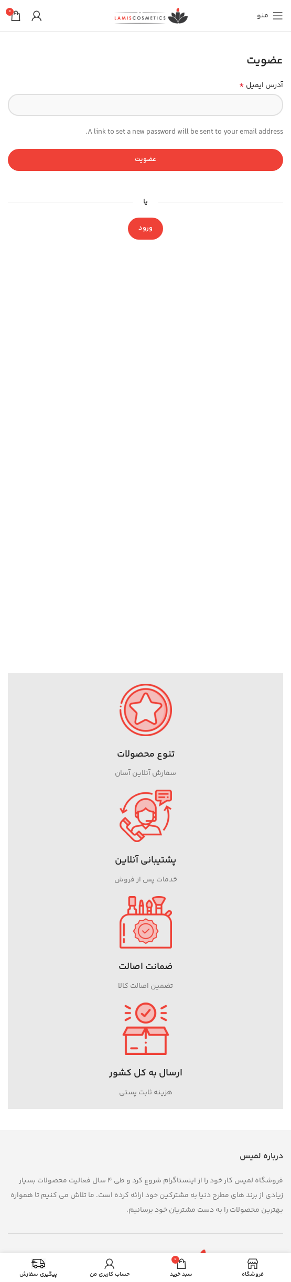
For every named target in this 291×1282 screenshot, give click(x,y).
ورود (145, 228)
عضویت (145, 159)
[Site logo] (151, 15)
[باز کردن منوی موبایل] (270, 15)
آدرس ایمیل (261, 85)
